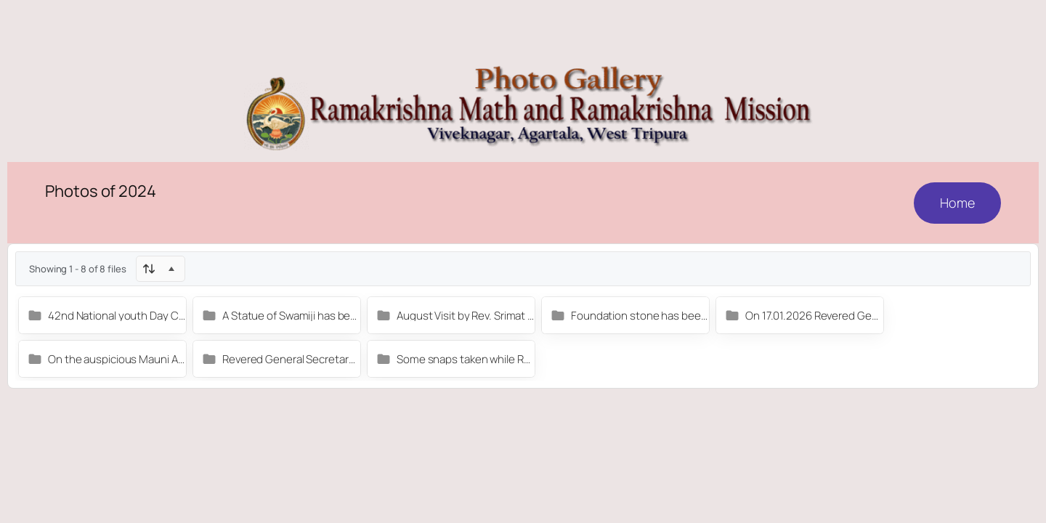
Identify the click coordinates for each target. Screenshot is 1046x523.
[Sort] (160, 269)
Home (957, 202)
